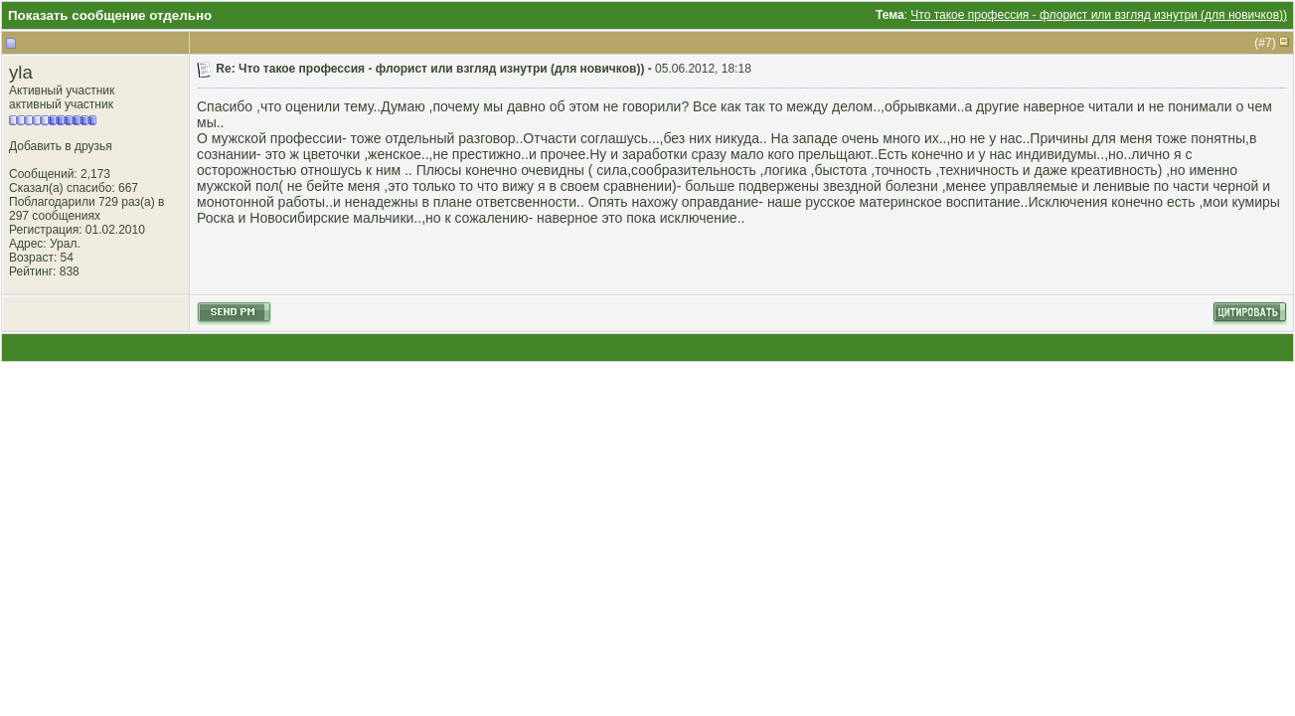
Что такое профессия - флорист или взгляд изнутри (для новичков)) (1098, 15)
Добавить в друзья (60, 146)
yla (21, 72)
